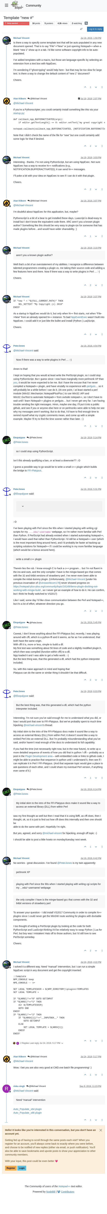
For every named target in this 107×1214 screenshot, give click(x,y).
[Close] (101, 1130)
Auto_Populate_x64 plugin (27, 1109)
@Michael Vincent (37, 98)
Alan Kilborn (19, 98)
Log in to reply (95, 29)
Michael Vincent (21, 38)
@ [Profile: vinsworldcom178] (49, 582)
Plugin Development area (39, 756)
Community (33, 5)
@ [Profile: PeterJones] (20, 442)
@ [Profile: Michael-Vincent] (23, 103)
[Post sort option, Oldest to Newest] (81, 29)
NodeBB (50, 1191)
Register (11, 1168)
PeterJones (19, 346)
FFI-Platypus (34, 470)
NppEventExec (79, 317)
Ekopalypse (19, 437)
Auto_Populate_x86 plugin (27, 1112)
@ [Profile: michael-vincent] (33, 725)
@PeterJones (34, 437)
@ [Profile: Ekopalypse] (20, 493)
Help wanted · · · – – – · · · (16, 23)
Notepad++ (64, 1186)
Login (22, 1168)
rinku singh (19, 1086)
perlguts (91, 386)
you (15, 382)
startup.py (18, 113)
